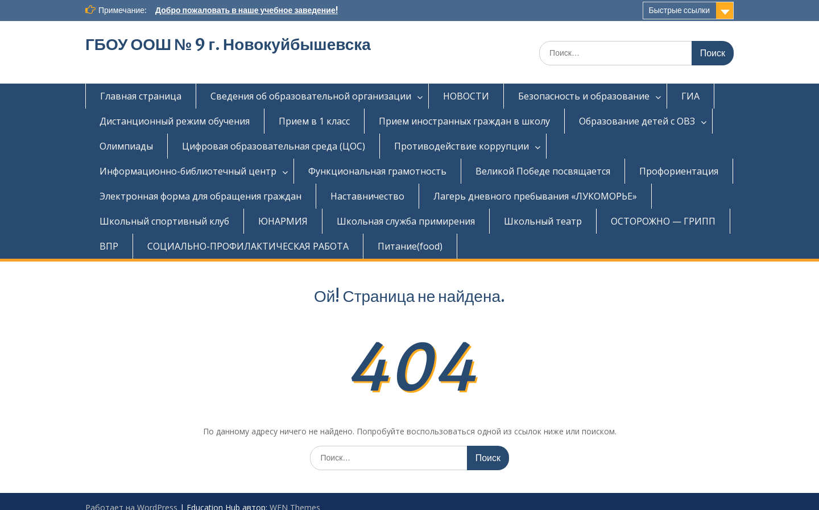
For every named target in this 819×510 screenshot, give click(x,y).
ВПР (109, 246)
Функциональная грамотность (377, 171)
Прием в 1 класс (314, 121)
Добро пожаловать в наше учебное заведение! (246, 10)
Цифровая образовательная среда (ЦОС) (273, 146)
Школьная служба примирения (406, 221)
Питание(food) (410, 246)
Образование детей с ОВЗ (637, 121)
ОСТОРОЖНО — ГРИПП (663, 221)
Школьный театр (543, 221)
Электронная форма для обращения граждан (200, 196)
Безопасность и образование (584, 96)
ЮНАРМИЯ (283, 221)
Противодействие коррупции (461, 146)
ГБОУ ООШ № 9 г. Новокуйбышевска (228, 44)
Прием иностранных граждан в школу (464, 121)
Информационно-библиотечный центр (188, 171)
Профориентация (678, 171)
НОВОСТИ (466, 96)
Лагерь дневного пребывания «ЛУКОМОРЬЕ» (535, 196)
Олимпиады (126, 146)
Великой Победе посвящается (542, 171)
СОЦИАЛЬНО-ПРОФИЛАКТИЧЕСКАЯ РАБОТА (248, 246)
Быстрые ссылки (679, 10)
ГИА (690, 96)
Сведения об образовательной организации (310, 96)
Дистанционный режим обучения (175, 121)
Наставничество (367, 196)
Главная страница (140, 96)
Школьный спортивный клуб (164, 221)
